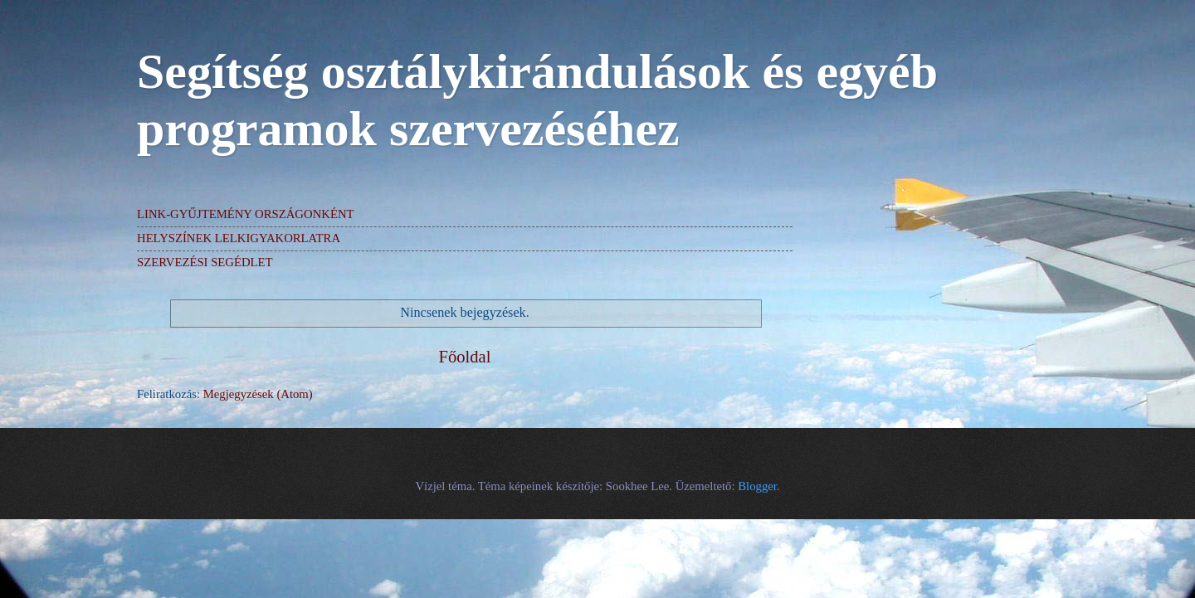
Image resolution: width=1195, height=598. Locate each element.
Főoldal (465, 357)
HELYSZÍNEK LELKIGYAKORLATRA (238, 238)
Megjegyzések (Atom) (258, 394)
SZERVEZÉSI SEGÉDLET (205, 262)
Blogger (757, 486)
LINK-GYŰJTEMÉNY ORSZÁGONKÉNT (245, 214)
